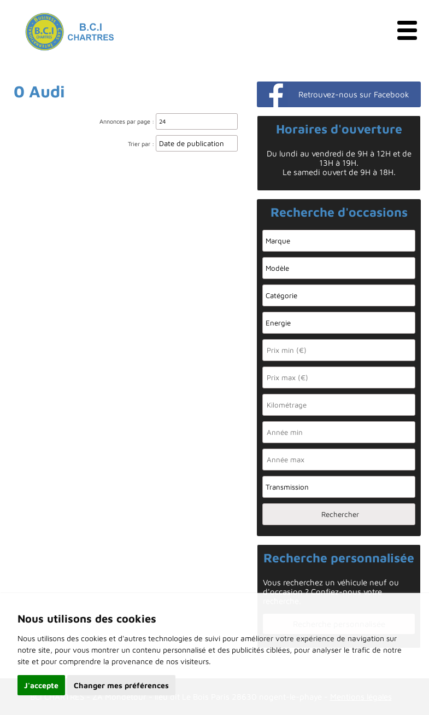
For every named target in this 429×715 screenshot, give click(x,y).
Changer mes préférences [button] (121, 685)
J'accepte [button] (41, 685)
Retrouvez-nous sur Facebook (353, 94)
